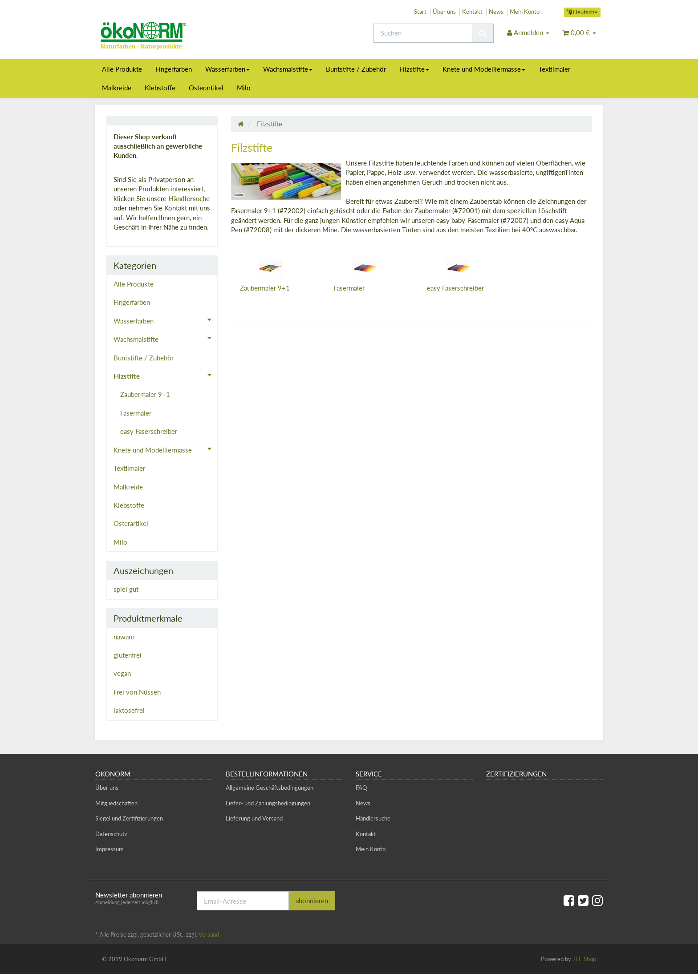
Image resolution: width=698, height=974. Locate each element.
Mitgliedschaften (116, 803)
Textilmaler (554, 69)
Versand (209, 934)
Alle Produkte (122, 69)
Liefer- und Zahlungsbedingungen (268, 803)
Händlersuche (189, 198)
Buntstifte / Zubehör (356, 69)
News (496, 11)
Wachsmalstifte (287, 69)
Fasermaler (349, 288)
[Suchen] (422, 33)
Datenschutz (111, 833)
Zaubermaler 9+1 (265, 288)
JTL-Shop (584, 958)
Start (420, 11)
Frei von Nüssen (137, 692)
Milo (244, 88)
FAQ (361, 787)
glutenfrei (128, 655)
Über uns (444, 11)
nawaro (124, 637)
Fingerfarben (173, 69)
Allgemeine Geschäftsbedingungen (269, 787)
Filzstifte (414, 69)
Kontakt (472, 11)
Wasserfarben (227, 69)
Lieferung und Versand (254, 818)
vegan (122, 673)
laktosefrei (129, 710)
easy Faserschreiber (455, 288)
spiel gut (126, 589)
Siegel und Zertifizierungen (129, 818)
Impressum (109, 849)
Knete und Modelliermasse (483, 69)
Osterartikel (206, 88)
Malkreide (116, 88)
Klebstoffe (160, 88)
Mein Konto (525, 11)
